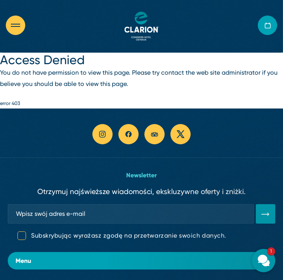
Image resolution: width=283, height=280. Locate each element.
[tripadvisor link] (154, 134)
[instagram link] (102, 134)
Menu (141, 260)
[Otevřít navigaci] (19, 25)
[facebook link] (128, 134)
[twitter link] (180, 134)
